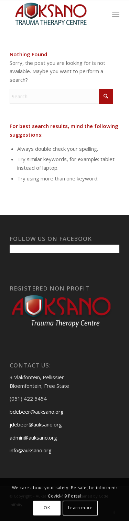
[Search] (61, 96)
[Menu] (115, 14)
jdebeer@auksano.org (36, 424)
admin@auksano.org (33, 437)
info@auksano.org (31, 450)
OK (47, 508)
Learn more (80, 508)
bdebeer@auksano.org (37, 411)
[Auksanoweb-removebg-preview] (53, 14)
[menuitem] (115, 14)
